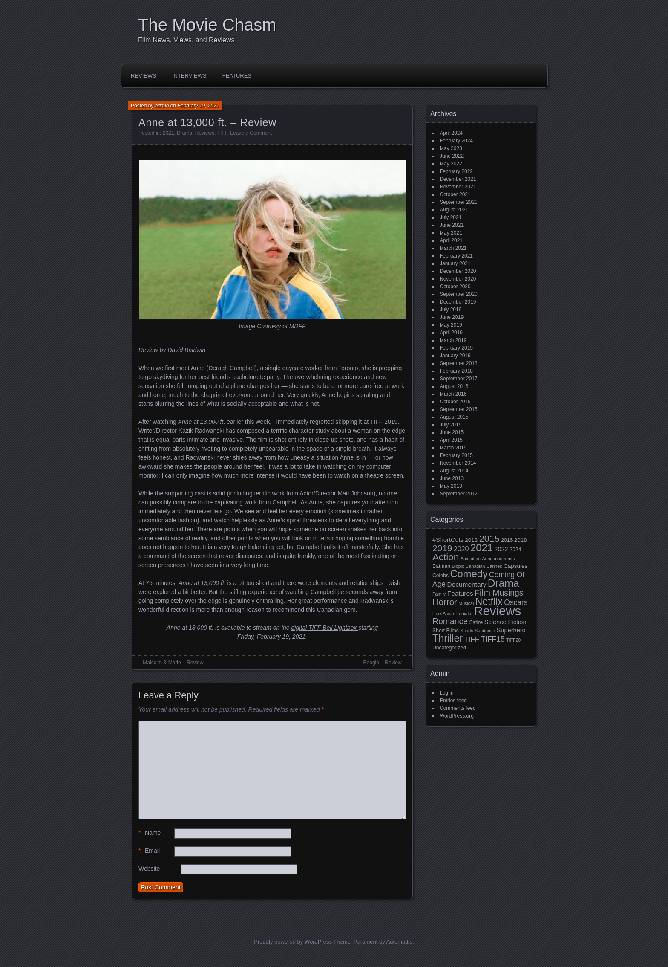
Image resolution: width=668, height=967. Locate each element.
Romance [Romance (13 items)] (450, 621)
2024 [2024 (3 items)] (515, 550)
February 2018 (456, 371)
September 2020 (459, 294)
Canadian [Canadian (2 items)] (475, 566)
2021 (168, 133)
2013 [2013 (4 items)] (471, 540)
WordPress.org (457, 716)
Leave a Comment (251, 133)
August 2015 (454, 417)
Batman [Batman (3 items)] (441, 566)
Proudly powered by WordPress (293, 941)
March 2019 (453, 340)
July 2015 (450, 425)
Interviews (189, 75)
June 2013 (452, 478)
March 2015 (453, 448)
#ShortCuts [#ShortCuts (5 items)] (448, 539)
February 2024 (456, 141)
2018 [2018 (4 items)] (520, 540)
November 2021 (458, 187)
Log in (447, 693)
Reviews (143, 75)
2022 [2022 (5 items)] (501, 549)
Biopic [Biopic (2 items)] (458, 566)
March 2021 (453, 248)
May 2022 (451, 164)
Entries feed (453, 701)
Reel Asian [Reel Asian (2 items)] (443, 613)
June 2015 (452, 432)
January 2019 (455, 356)
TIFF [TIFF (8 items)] (471, 639)
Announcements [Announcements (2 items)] (498, 558)
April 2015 (451, 440)
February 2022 (456, 171)
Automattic (399, 941)
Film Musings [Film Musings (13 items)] (499, 592)
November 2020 (458, 279)
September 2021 (459, 202)
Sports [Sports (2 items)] (466, 630)
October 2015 (455, 402)
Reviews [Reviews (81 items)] (497, 611)
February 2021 (456, 256)
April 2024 (451, 133)
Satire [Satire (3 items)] (476, 622)
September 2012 (459, 494)
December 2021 (458, 179)
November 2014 (458, 463)
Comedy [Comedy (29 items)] (468, 573)
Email (149, 850)
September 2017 (459, 379)
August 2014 (454, 471)
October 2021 (455, 194)
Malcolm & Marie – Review (173, 663)
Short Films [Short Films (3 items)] (445, 631)
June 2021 (452, 225)
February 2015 (456, 455)
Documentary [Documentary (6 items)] (466, 584)
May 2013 (451, 486)
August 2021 (454, 210)
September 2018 (459, 363)
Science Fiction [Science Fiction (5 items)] (505, 622)
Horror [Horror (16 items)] (444, 602)
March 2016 (453, 394)
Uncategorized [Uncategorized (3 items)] (449, 648)
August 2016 (454, 386)
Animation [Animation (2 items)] (471, 558)
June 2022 (452, 156)
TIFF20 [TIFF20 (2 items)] (513, 640)
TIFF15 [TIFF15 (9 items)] (492, 639)
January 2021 (455, 263)
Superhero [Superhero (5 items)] (511, 630)
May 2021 (451, 233)
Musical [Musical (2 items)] (466, 603)
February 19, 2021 (198, 106)
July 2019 (450, 310)
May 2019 (451, 325)
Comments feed (458, 708)
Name (149, 832)
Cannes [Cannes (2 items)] (494, 566)
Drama (184, 133)
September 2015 (459, 409)
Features (236, 75)
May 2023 (451, 148)
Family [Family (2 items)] (439, 593)
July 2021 (450, 217)
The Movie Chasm (207, 24)
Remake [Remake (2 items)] (463, 613)
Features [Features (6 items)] (460, 593)
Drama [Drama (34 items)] (503, 583)
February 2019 (456, 348)
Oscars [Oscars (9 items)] (515, 602)
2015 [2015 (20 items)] (489, 538)
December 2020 (458, 271)
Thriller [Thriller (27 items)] (447, 638)
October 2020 (455, 287)
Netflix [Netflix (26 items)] (489, 601)
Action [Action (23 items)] (445, 557)
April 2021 (451, 240)
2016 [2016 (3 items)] (507, 540)
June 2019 (452, 317)
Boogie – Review (382, 663)
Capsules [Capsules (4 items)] (515, 566)
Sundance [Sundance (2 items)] (485, 630)
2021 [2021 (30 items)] (481, 547)
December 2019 (458, 302)
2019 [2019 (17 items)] (442, 548)
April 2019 (451, 333)
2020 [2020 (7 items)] (461, 549)
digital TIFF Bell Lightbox (325, 627)
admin (162, 106)
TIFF (222, 133)
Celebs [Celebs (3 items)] (440, 576)
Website (149, 868)
